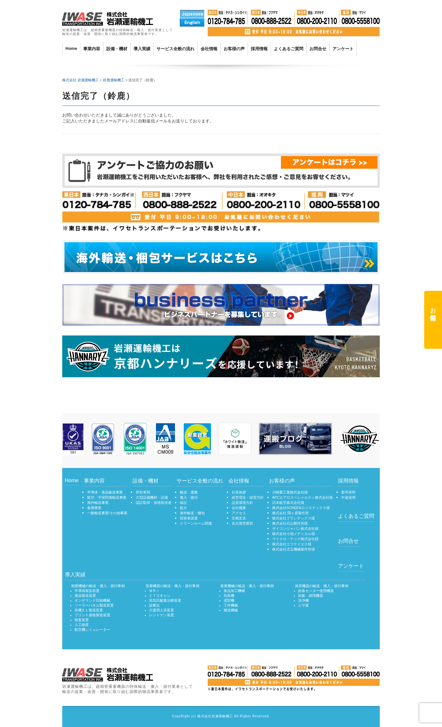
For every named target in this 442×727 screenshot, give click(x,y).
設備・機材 (116, 48)
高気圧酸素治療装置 (165, 600)
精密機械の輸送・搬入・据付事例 (98, 586)
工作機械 (231, 605)
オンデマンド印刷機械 (92, 600)
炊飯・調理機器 (310, 595)
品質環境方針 (242, 503)
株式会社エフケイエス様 (291, 544)
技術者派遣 (189, 518)
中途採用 (348, 497)
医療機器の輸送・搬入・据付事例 (172, 586)
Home (71, 48)
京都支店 (239, 518)
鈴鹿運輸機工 (113, 80)
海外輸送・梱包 (192, 513)
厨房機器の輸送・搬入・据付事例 (321, 586)
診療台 (154, 605)
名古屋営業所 (242, 523)
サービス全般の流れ (175, 48)
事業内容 (91, 48)
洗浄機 (303, 600)
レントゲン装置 (161, 615)
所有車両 (143, 492)
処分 (183, 508)
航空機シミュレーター (92, 629)
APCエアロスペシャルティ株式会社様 (302, 497)
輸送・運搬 (189, 492)
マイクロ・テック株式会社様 (295, 539)
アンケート (343, 48)
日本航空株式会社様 (288, 503)
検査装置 (82, 620)
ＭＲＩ (154, 591)
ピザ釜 (303, 605)
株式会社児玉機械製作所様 (293, 549)
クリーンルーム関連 (196, 523)
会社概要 (239, 508)
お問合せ (317, 48)
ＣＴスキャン (159, 595)
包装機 (229, 595)
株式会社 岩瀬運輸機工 (80, 80)
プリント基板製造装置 (92, 615)
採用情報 (259, 48)
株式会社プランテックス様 (293, 518)
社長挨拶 (239, 492)
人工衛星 (82, 625)
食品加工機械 (234, 591)
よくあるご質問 (288, 48)
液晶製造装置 (85, 595)
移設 (183, 503)
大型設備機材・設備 (152, 497)
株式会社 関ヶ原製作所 (290, 513)
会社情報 (209, 48)
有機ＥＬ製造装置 (89, 610)
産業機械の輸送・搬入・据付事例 (247, 586)
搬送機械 (231, 610)
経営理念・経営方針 (248, 497)
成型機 (229, 600)
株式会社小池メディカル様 (293, 534)
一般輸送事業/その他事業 (107, 513)
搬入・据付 (189, 497)
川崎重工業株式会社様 (290, 492)
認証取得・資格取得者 (153, 503)
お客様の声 (234, 48)
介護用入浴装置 (161, 610)
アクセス (239, 513)
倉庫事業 (94, 508)
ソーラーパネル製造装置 (94, 605)
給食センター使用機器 (316, 591)
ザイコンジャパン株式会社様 (295, 528)
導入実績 (142, 48)
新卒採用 (348, 492)
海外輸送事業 (98, 503)
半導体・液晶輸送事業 (105, 492)
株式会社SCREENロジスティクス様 (301, 508)
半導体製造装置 (87, 591)
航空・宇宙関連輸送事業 (106, 497)
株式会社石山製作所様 (290, 523)
